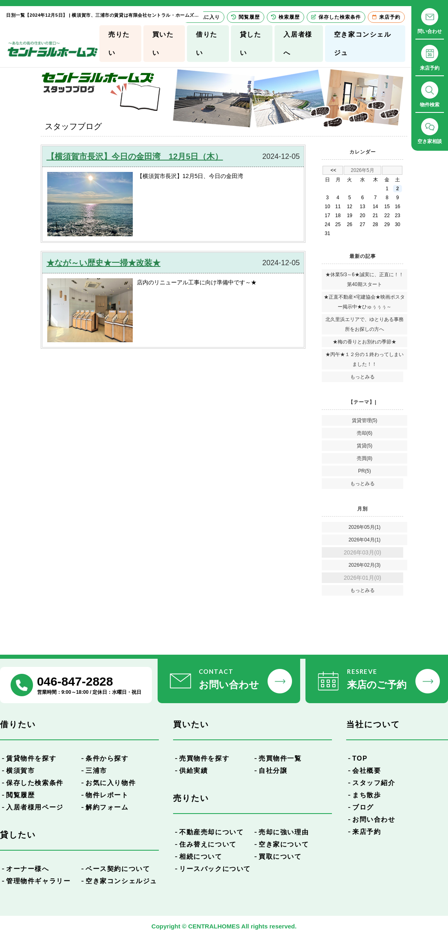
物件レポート (107, 795)
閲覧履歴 (20, 795)
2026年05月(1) (365, 527)
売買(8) (365, 458)
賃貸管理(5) (365, 420)
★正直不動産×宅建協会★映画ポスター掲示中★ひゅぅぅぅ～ (364, 302)
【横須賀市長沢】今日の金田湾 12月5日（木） (134, 156)
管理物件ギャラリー (38, 881)
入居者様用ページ (35, 807)
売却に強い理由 (284, 832)
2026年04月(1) (365, 540)
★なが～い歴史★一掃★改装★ (103, 262)
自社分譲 (273, 770)
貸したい (250, 43)
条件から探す (107, 758)
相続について (200, 856)
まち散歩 (366, 795)
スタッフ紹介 (373, 782)
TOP (359, 758)
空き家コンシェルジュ (362, 43)
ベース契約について (118, 868)
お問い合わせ (373, 819)
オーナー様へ (27, 868)
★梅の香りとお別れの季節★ (364, 342)
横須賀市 (20, 770)
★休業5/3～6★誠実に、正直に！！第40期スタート (364, 279)
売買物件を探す (204, 758)
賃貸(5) (365, 446)
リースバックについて (215, 868)
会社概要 (366, 770)
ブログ (363, 807)
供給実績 (193, 770)
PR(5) (364, 471)
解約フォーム (107, 807)
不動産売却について (211, 832)
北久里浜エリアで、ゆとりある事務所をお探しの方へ (364, 324)
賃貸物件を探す (31, 758)
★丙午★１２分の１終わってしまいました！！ (364, 359)
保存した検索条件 (35, 782)
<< (333, 170)
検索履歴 (285, 17)
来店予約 (366, 831)
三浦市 (96, 770)
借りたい (206, 43)
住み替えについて (208, 844)
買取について (280, 856)
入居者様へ (297, 43)
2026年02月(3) (365, 565)
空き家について (284, 844)
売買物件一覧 (280, 758)
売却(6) (365, 433)
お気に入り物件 (111, 782)
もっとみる (362, 377)
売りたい (119, 43)
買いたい (163, 43)
